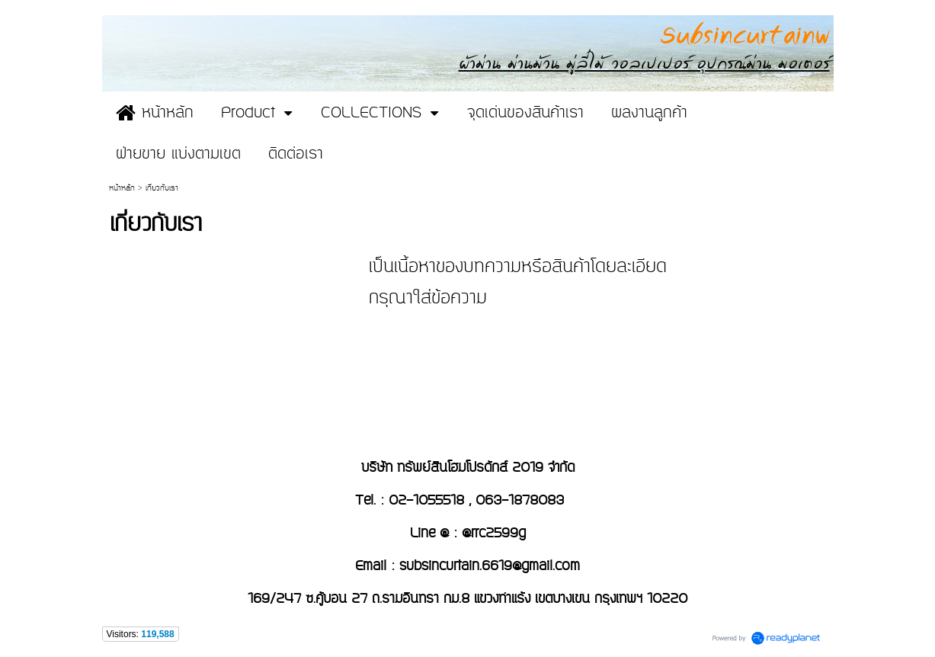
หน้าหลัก (122, 188)
